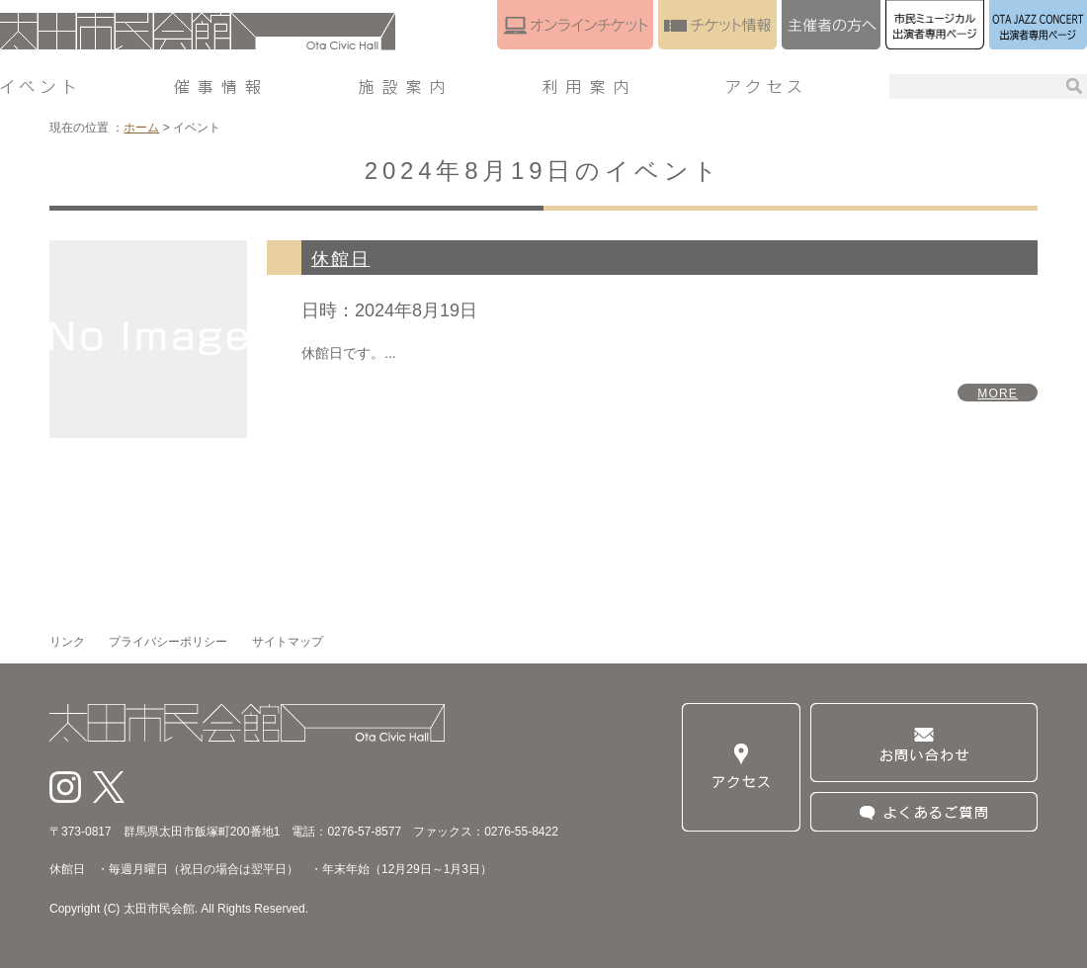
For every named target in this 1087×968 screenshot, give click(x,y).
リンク (67, 642)
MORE (997, 393)
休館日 (340, 259)
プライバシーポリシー (168, 642)
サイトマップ (287, 642)
